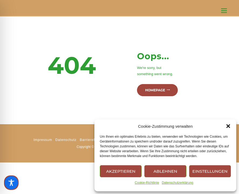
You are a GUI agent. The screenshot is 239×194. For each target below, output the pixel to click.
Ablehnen (165, 171)
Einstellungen (209, 171)
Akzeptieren (120, 171)
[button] (228, 126)
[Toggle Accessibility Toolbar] (11, 182)
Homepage (155, 90)
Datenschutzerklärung (177, 183)
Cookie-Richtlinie (147, 183)
